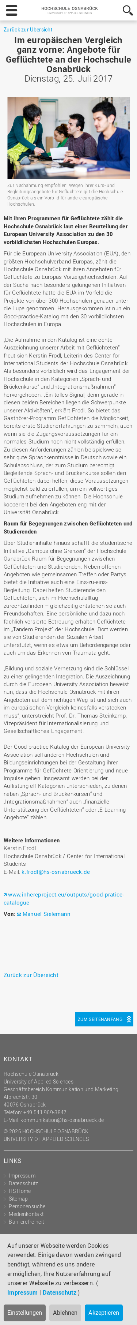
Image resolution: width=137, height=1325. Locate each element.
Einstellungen (24, 1313)
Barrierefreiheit (26, 1221)
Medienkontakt (26, 1213)
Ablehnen (65, 1313)
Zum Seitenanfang (100, 1019)
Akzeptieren (103, 1313)
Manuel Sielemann (47, 913)
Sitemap (18, 1198)
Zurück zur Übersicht (28, 29)
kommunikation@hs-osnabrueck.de (62, 1119)
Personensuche (27, 1206)
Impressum (22, 1292)
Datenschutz (59, 1292)
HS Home (20, 1190)
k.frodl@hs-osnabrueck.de (56, 871)
